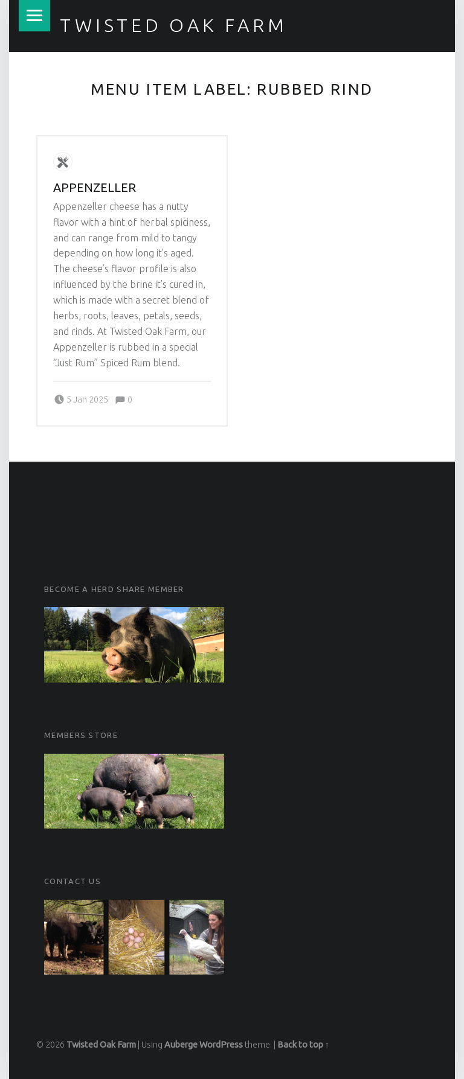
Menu (34, 15)
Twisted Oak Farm (173, 25)
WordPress (221, 1044)
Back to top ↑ (303, 1044)
